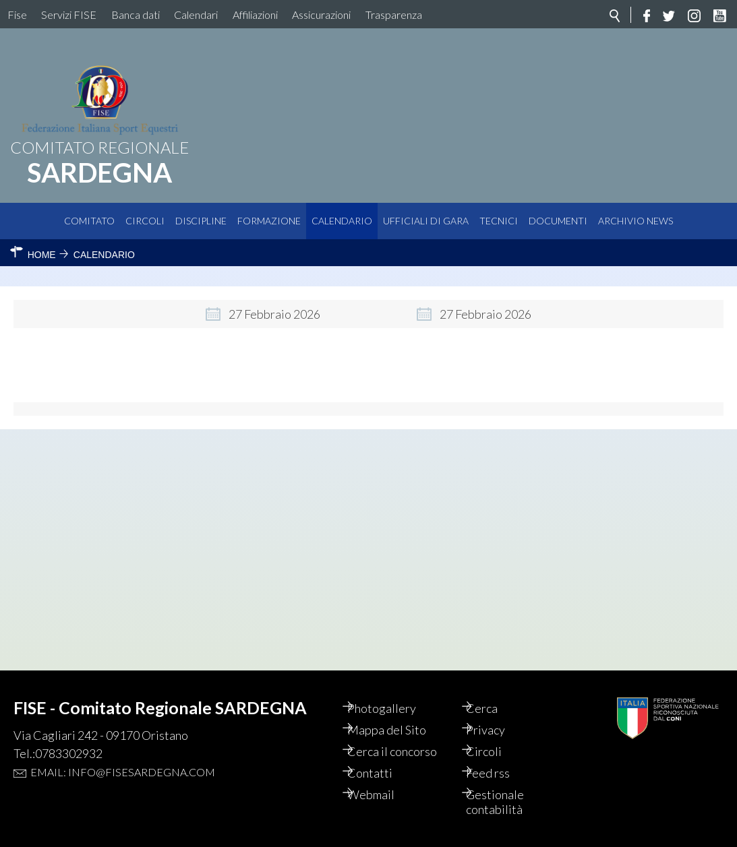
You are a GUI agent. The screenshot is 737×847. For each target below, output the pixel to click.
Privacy (498, 729)
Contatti (382, 772)
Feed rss (501, 772)
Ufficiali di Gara (426, 220)
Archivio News (635, 220)
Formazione (269, 220)
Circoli (145, 220)
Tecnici (498, 220)
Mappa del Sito (398, 729)
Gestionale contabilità (508, 802)
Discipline (201, 220)
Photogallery (393, 708)
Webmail (383, 794)
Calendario (342, 220)
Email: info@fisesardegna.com (122, 771)
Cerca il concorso (404, 751)
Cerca (494, 708)
